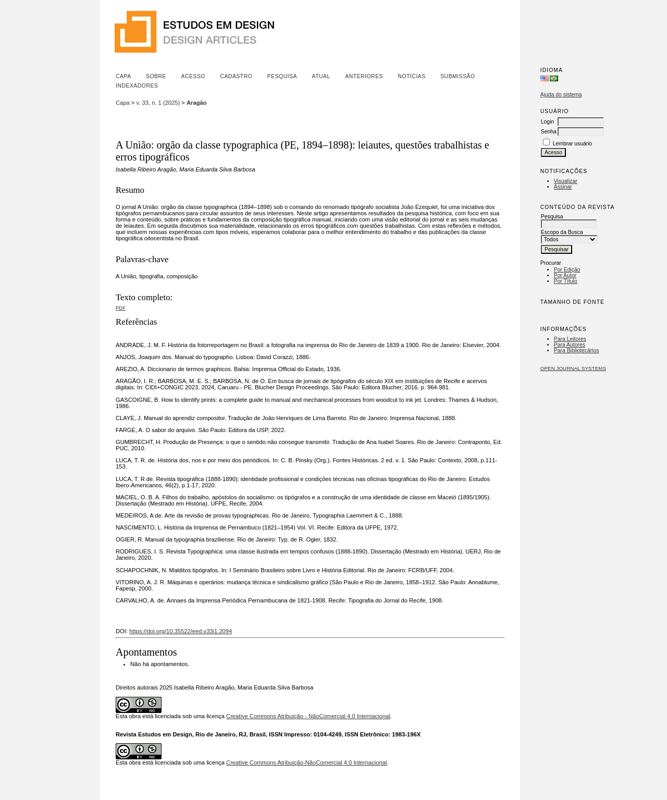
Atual (321, 76)
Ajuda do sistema (561, 94)
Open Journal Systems (573, 368)
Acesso (193, 76)
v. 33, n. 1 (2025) (158, 103)
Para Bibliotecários (576, 350)
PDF (121, 308)
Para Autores (569, 345)
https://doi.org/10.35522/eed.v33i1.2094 (180, 631)
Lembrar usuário (572, 143)
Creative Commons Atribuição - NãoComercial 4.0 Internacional (308, 716)
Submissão (457, 76)
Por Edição (567, 270)
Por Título (565, 281)
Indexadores (137, 86)
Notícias (411, 76)
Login (547, 122)
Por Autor (565, 275)
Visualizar (565, 181)
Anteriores (364, 76)
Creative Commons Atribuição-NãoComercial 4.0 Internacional (306, 762)
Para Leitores (570, 339)
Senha (549, 131)
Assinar (563, 187)
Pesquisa (282, 76)
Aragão (197, 103)
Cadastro (236, 76)
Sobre (156, 76)
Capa (123, 76)
